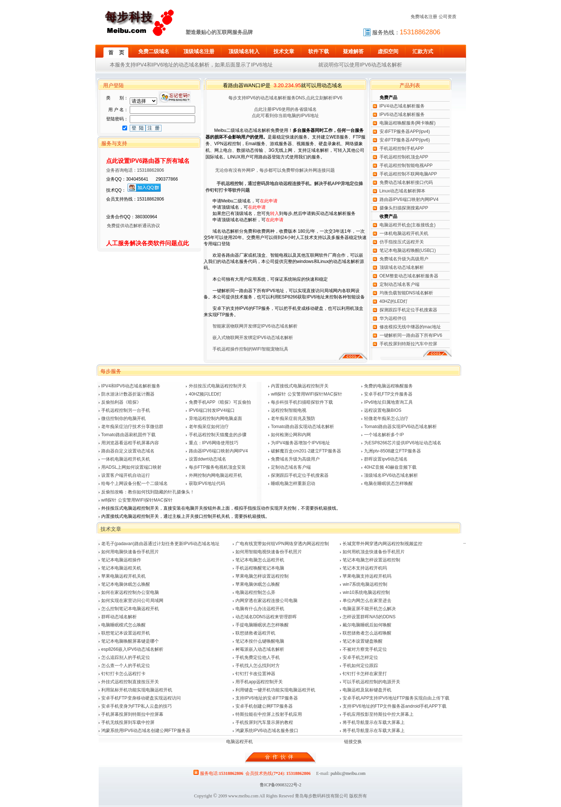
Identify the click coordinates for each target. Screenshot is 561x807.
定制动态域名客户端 (399, 284)
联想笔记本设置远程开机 (125, 633)
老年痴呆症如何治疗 (209, 426)
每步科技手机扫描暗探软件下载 (302, 402)
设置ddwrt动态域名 (207, 459)
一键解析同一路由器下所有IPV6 (411, 335)
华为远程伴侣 (393, 318)
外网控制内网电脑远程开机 (215, 475)
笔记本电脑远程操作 (121, 559)
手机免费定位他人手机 (257, 657)
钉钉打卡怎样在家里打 (365, 673)
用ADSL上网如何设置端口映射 (131, 467)
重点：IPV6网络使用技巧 (213, 442)
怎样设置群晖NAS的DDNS (369, 616)
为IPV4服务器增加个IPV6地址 (300, 442)
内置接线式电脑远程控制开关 (300, 386)
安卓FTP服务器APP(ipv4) (405, 131)
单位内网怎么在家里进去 (367, 600)
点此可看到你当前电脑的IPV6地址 (285, 115)
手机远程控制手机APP (402, 148)
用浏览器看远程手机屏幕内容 (130, 442)
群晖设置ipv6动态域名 (386, 459)
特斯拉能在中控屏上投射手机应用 (268, 714)
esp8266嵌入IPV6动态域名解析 (132, 649)
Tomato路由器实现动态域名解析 (302, 426)
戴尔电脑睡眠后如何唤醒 (367, 625)
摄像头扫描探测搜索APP (404, 208)
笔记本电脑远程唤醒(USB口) (408, 250)
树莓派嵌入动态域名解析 (259, 649)
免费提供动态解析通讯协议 (128, 225)
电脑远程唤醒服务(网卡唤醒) (408, 123)
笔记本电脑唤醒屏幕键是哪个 (130, 641)
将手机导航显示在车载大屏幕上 (374, 722)
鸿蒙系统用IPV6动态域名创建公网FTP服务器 (145, 730)
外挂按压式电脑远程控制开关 (217, 386)
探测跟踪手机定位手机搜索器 (408, 309)
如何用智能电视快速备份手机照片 (268, 551)
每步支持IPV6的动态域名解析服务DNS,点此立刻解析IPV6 (285, 97)
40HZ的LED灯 (394, 301)
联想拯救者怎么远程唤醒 (367, 633)
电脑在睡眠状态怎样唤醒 (388, 483)
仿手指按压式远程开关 (402, 242)
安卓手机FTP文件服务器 (388, 394)
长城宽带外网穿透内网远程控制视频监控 (382, 543)
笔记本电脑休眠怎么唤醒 (125, 584)
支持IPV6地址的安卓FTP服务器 (266, 698)
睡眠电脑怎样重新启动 (293, 483)
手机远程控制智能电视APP (406, 165)
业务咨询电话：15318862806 (130, 170)
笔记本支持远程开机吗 (365, 568)
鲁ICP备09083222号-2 (281, 784)
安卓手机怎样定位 (360, 657)
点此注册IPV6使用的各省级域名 (285, 109)
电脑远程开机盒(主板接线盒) (408, 225)
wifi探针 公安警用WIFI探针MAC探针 (306, 394)
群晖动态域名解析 (119, 616)
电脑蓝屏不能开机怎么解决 (369, 608)
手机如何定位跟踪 (360, 665)
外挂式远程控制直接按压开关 (130, 681)
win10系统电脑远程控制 (366, 592)
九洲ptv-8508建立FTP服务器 (392, 451)
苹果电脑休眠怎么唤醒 (257, 584)
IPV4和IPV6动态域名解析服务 (130, 386)
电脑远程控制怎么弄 (255, 592)
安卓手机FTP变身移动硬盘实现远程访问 (141, 698)
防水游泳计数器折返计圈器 (127, 394)
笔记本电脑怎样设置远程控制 (371, 559)
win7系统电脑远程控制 (365, 584)
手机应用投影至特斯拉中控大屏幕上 (378, 714)
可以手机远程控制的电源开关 (371, 681)
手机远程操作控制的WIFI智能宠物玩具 (250, 349)
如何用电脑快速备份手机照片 (130, 551)
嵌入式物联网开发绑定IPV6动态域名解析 (252, 337)
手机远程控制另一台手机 (125, 410)
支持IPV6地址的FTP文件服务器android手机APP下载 (394, 706)
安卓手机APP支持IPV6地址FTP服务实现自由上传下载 (396, 698)
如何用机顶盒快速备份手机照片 (374, 551)
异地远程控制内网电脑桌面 (215, 418)
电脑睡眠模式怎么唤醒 (123, 625)
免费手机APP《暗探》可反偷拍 (220, 402)
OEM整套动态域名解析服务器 (409, 275)
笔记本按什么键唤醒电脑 (259, 641)
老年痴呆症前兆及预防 (293, 418)
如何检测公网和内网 (291, 434)
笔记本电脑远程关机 (121, 568)
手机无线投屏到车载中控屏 (127, 722)
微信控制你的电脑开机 (123, 418)
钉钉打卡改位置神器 (255, 673)
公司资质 (447, 16)
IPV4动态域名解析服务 (402, 106)
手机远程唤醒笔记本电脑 (259, 568)
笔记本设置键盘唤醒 (362, 641)
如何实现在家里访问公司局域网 (132, 600)
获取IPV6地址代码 (207, 483)
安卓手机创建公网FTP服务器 (264, 706)
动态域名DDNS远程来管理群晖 (266, 616)
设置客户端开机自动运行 (125, 475)
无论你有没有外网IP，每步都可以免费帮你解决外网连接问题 (274, 170)
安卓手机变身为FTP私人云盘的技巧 (136, 706)
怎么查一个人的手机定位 (125, 665)
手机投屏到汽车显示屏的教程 (264, 722)
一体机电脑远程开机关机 (404, 233)
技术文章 (111, 529)
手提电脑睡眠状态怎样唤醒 (262, 625)
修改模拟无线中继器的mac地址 (410, 326)
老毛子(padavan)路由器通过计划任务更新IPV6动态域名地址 (160, 543)
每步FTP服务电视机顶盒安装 (217, 467)
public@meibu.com (348, 773)
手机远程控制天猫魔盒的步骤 (217, 434)
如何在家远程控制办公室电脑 (130, 592)
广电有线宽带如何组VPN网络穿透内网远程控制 (282, 543)
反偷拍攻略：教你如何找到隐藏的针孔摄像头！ (147, 492)
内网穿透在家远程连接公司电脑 (266, 600)
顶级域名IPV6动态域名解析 (391, 475)
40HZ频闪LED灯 (205, 394)
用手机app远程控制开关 (259, 681)
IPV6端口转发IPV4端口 (212, 410)
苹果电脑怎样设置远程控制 (262, 576)
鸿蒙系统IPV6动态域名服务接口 (266, 730)
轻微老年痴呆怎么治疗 (386, 418)
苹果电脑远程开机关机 (123, 576)
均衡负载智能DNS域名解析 (406, 292)
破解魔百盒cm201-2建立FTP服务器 (306, 451)
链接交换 (353, 741)
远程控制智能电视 (288, 410)
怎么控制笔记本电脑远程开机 (130, 608)
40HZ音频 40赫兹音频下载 (390, 467)
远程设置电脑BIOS (382, 410)
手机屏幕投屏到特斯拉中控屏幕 (132, 714)
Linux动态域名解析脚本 (403, 191)
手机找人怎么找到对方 (257, 665)
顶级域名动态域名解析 (402, 267)
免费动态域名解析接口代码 (406, 182)
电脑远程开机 (239, 741)
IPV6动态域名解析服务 (402, 114)
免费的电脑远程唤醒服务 (388, 386)
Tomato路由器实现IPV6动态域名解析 (400, 426)
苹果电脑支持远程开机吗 (367, 576)
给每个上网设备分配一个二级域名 (134, 483)
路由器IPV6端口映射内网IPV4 (409, 199)
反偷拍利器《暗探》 (121, 402)
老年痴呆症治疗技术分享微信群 (132, 426)
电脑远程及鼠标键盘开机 (367, 690)
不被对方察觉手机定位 (365, 649)
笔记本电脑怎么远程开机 (259, 559)
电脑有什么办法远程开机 (259, 608)
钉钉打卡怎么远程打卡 (123, 673)
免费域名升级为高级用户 (404, 258)
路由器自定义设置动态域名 (127, 451)
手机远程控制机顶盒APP (404, 157)
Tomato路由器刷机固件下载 (128, 434)
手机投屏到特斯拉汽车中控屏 (408, 343)
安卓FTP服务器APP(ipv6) (405, 140)
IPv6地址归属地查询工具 (388, 402)
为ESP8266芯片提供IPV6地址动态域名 (402, 442)
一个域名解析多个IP (384, 434)
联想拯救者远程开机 (255, 633)
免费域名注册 (424, 16)
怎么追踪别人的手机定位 (125, 657)
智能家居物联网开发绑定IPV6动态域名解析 (255, 326)
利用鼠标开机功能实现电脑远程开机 (136, 690)
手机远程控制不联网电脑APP (408, 174)
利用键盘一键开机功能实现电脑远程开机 (275, 690)
